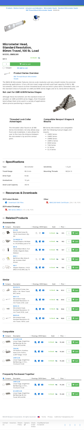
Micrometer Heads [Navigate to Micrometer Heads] (50, 8)
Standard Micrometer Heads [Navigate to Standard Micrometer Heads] (68, 8)
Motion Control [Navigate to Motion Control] (19, 8)
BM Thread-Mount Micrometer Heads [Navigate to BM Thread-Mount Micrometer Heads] (39, 10)
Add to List (22, 68)
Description (16, 227)
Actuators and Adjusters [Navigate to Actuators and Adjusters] (34, 8)
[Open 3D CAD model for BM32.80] (36, 18)
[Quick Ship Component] (38, 58)
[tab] (42, 119)
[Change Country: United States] (39, 417)
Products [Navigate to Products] (9, 8)
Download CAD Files (14, 202)
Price (62, 227)
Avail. (54, 227)
